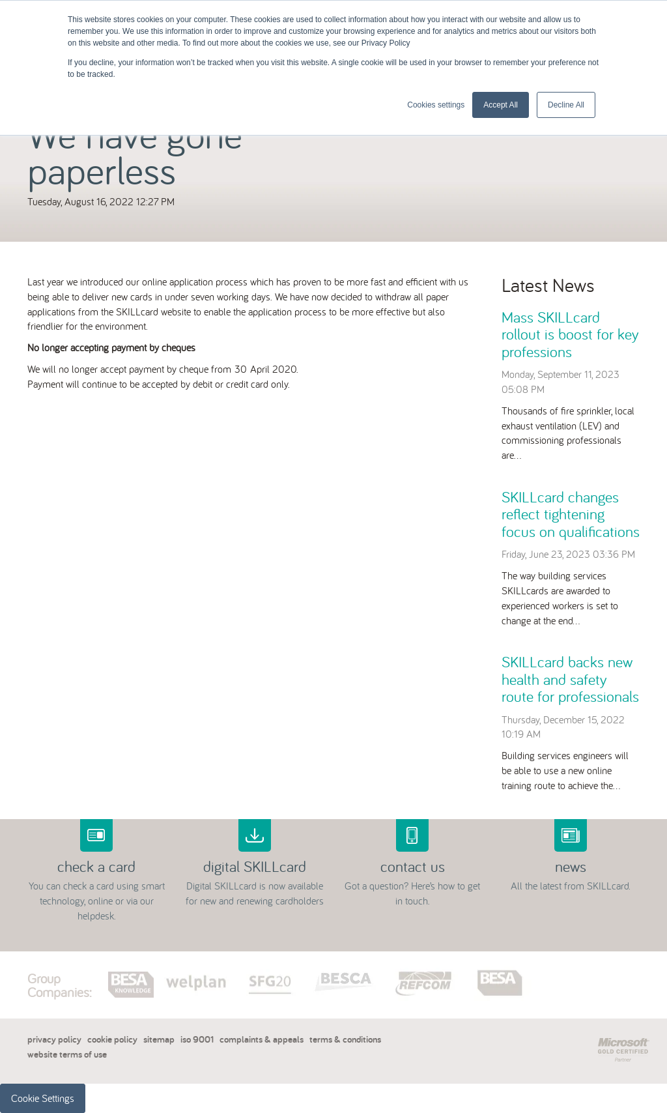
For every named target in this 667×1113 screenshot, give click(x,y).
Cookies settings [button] (435, 104)
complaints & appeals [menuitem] (262, 1039)
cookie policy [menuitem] (112, 1039)
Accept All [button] (500, 104)
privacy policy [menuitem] (54, 1039)
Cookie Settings (42, 1098)
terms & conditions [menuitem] (345, 1039)
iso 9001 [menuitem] (197, 1039)
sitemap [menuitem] (159, 1039)
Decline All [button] (566, 104)
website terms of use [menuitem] (67, 1054)
